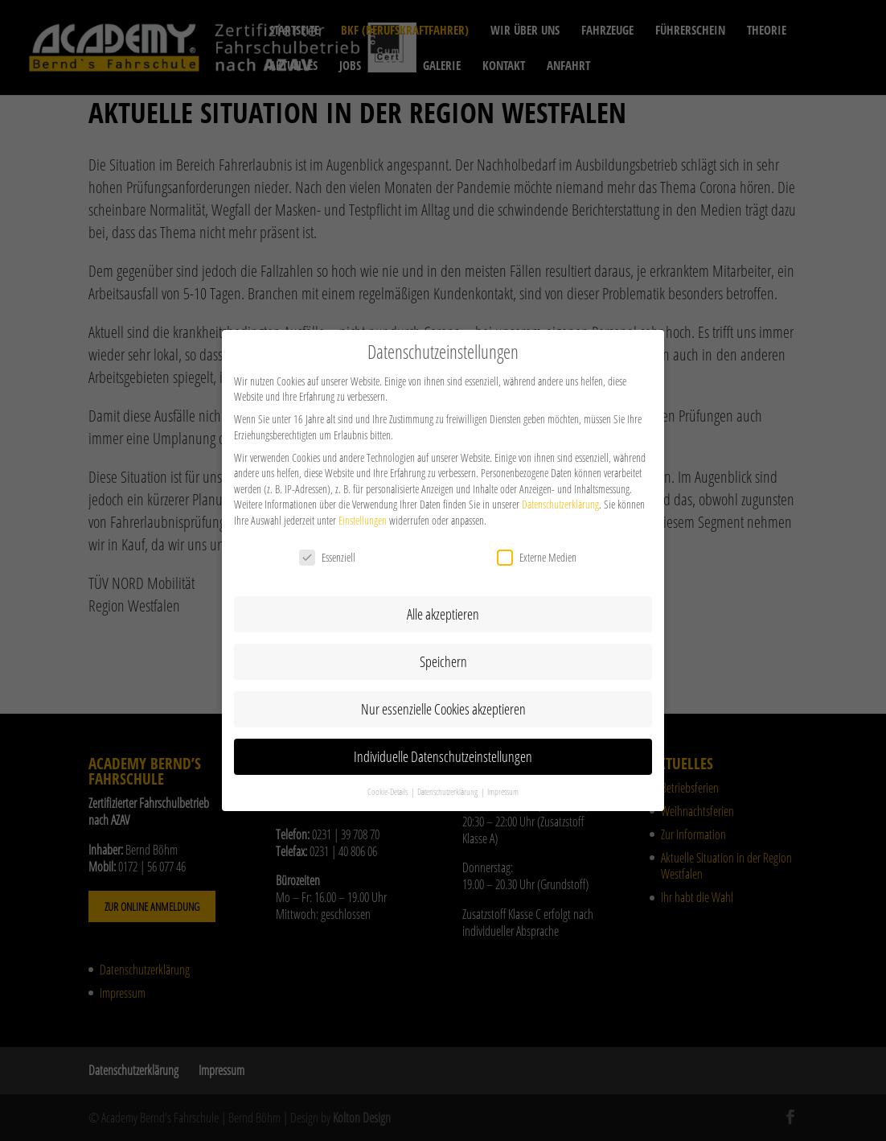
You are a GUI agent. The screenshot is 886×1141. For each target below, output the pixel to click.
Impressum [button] (503, 781)
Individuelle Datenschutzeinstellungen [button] (443, 746)
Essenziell (327, 547)
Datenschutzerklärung (560, 494)
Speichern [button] (443, 651)
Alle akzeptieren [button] (443, 604)
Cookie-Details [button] (388, 781)
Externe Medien (536, 547)
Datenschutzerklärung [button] (448, 781)
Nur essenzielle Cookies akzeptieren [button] (443, 699)
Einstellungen (362, 510)
